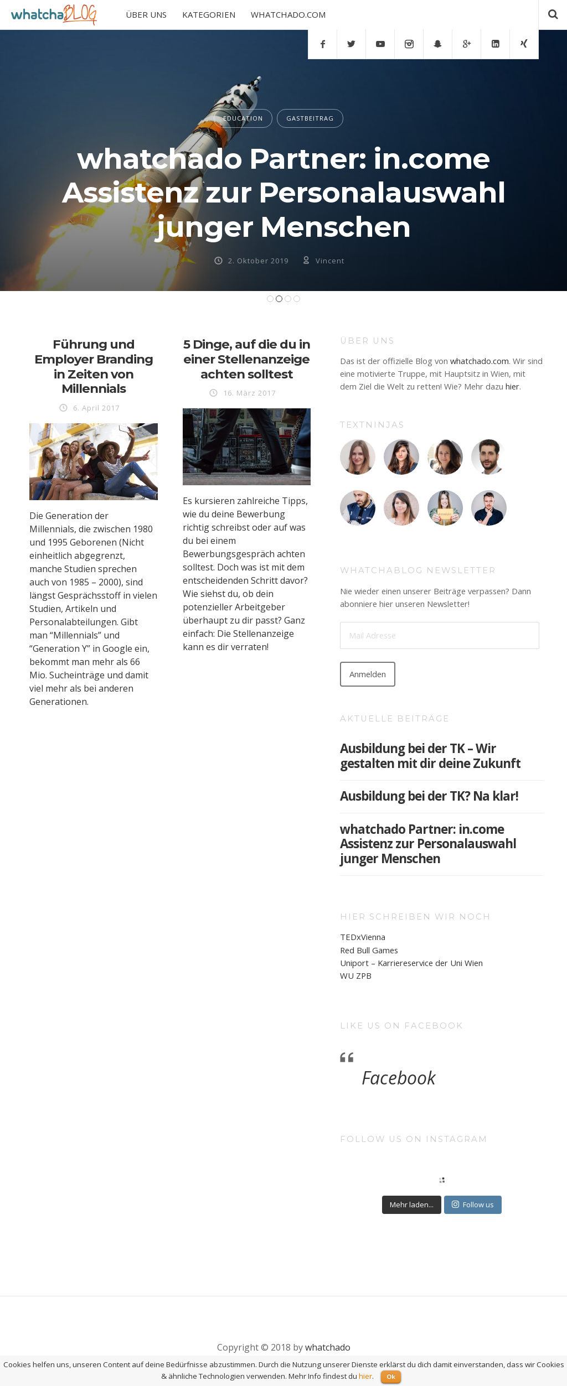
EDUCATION (243, 118)
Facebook (399, 1077)
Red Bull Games (369, 950)
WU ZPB (356, 975)
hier (512, 386)
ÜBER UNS (146, 14)
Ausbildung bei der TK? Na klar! (429, 795)
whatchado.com (479, 360)
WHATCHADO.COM (288, 14)
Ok (390, 1376)
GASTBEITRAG (310, 118)
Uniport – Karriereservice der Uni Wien (411, 962)
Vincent (330, 261)
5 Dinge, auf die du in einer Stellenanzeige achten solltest (246, 359)
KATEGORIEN (208, 14)
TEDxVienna (362, 936)
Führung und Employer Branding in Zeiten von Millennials (93, 366)
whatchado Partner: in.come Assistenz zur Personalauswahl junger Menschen (284, 192)
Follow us (473, 1204)
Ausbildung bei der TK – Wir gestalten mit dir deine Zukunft (430, 756)
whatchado (327, 1347)
